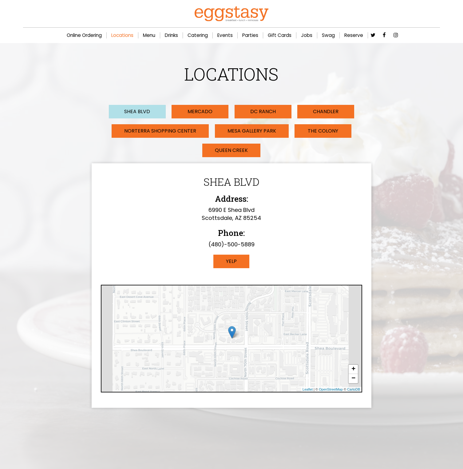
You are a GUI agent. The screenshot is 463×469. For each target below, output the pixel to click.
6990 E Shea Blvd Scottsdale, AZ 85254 (231, 215)
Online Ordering (84, 35)
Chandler (316, 111)
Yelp (231, 261)
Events (225, 35)
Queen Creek (231, 150)
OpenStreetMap (331, 390)
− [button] (353, 379)
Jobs (306, 35)
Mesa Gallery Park (252, 131)
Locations (122, 35)
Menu (149, 35)
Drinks (171, 35)
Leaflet (308, 390)
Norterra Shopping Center (160, 131)
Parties (250, 35)
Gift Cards (279, 35)
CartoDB (353, 390)
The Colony (323, 131)
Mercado (203, 111)
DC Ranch (259, 111)
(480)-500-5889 (231, 245)
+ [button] (353, 370)
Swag (328, 35)
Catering (198, 35)
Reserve (353, 35)
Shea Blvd (146, 111)
